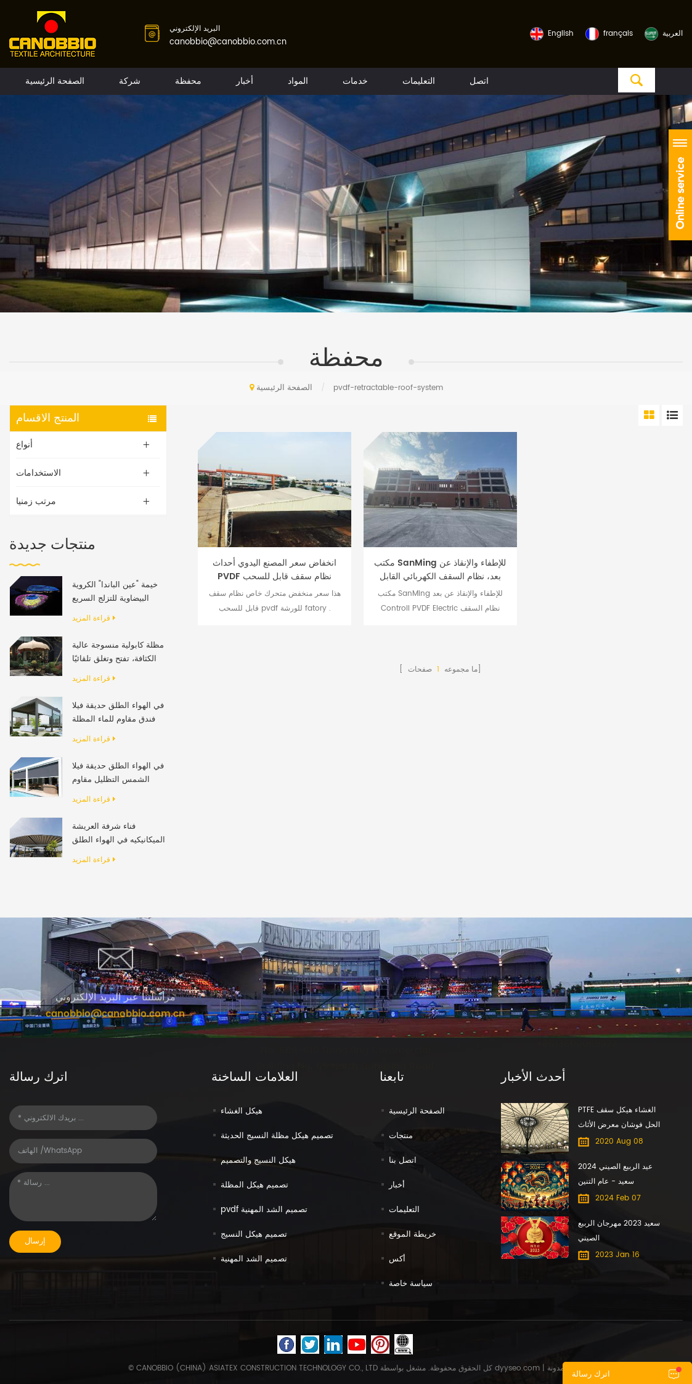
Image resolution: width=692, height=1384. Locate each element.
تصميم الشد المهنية (254, 1259)
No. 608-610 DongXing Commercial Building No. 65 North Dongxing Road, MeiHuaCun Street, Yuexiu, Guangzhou (345, 1056)
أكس (397, 1259)
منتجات (401, 1136)
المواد (298, 81)
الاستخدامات (38, 473)
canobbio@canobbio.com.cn (228, 42)
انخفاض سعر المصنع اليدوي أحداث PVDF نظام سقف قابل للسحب (274, 570)
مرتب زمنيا (36, 501)
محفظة (188, 81)
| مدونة (552, 1368)
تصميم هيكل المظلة (254, 1185)
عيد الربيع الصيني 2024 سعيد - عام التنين (615, 1174)
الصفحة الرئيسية (54, 81)
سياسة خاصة (411, 1283)
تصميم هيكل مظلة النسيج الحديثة (277, 1136)
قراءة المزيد (93, 618)
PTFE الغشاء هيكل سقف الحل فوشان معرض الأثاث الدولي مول (619, 1118)
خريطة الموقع (412, 1234)
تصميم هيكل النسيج (254, 1234)
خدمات (355, 81)
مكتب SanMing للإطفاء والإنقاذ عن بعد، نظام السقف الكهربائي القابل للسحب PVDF (440, 570)
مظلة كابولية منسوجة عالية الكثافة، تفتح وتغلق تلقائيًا (118, 652)
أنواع (24, 445)
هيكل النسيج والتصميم (258, 1160)
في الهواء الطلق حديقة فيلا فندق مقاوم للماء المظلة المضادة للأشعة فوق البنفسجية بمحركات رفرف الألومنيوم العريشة (118, 713)
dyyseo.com (517, 1368)
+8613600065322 (576, 1035)
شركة (129, 81)
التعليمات (418, 81)
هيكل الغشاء (242, 1111)
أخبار (244, 81)
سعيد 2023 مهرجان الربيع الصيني (619, 1231)
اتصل (479, 81)
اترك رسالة (591, 1374)
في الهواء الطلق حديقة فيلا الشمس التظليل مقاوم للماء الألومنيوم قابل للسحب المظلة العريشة (118, 773)
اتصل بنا (403, 1160)
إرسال (35, 1241)
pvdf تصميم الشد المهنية (264, 1209)
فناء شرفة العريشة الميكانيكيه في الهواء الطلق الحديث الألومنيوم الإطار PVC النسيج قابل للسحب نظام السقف (118, 833)
